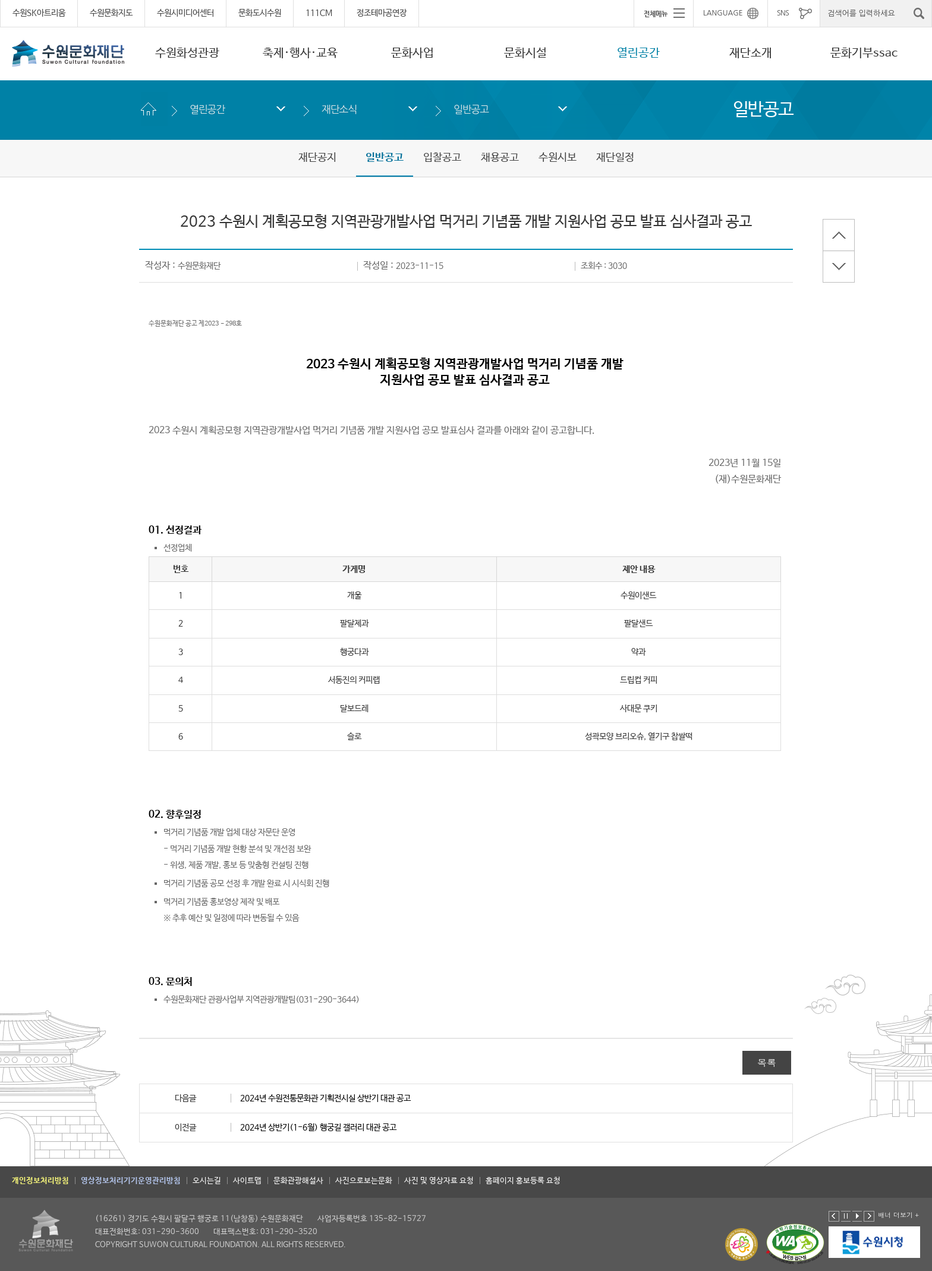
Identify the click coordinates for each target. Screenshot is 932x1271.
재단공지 (317, 158)
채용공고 (500, 158)
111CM (319, 13)
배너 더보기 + (898, 1214)
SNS (783, 13)
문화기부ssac (864, 53)
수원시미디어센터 (185, 13)
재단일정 (615, 158)
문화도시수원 (259, 13)
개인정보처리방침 (40, 1180)
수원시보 (558, 158)
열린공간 (638, 53)
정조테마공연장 (382, 13)
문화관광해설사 (298, 1180)
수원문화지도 (111, 13)
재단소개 (750, 53)
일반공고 (471, 109)
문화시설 (525, 53)
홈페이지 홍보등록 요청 (523, 1180)
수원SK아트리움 (38, 13)
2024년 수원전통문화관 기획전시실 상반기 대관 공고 (325, 1098)
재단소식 (339, 109)
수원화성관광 (187, 53)
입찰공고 (442, 158)
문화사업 (412, 53)
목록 (766, 1062)
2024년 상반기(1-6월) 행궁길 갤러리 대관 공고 (318, 1127)
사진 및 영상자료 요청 (439, 1180)
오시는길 (207, 1180)
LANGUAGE (723, 13)
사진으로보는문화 (363, 1180)
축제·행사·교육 (300, 53)
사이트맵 (247, 1180)
